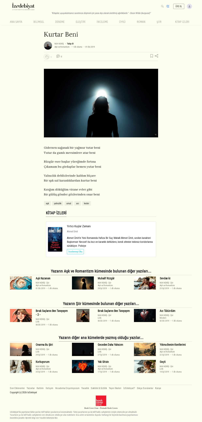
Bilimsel (38, 21)
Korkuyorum (42, 362)
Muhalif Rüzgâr (106, 278)
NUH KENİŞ (59, 43)
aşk (47, 203)
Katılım (40, 388)
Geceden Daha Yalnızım (110, 344)
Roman (141, 21)
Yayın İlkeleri (115, 388)
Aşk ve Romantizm (62, 47)
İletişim (49, 388)
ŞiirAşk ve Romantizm (43, 283)
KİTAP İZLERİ (182, 21)
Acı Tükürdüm (167, 310)
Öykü (122, 21)
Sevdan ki (165, 278)
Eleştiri (80, 21)
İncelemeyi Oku (75, 251)
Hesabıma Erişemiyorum (67, 388)
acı (77, 203)
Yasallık (85, 388)
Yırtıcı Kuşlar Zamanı (79, 226)
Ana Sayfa (16, 21)
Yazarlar (31, 388)
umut (68, 203)
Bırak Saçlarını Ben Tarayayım (114, 310)
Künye (158, 388)
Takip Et (70, 43)
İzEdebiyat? (129, 388)
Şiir (159, 21)
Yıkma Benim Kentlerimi (173, 344)
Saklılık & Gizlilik (99, 388)
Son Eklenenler (17, 388)
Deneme (59, 21)
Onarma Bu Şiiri (44, 344)
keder (86, 203)
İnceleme (102, 21)
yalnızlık (57, 203)
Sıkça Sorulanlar (145, 388)
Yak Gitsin (103, 362)
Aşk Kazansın (43, 278)
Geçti (162, 362)
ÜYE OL (179, 6)
